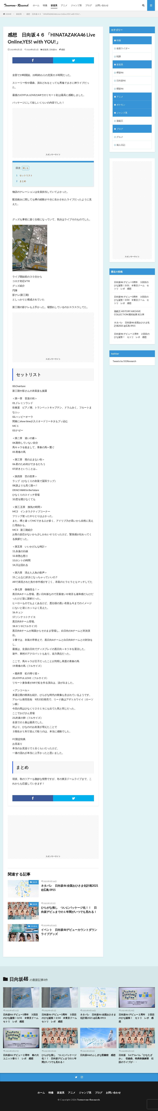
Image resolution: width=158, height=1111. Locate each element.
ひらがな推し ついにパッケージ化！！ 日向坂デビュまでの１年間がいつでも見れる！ (69, 909)
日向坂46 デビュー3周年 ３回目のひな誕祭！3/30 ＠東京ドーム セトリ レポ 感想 (131, 299)
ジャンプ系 (76, 5)
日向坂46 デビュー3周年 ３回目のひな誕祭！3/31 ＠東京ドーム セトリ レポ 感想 (131, 285)
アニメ (64, 5)
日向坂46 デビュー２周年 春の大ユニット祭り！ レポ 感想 (21, 1057)
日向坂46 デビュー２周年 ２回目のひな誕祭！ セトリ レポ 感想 (131, 335)
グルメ (120, 137)
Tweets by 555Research (124, 361)
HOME (8, 14)
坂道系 (54, 5)
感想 (63, 49)
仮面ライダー (123, 48)
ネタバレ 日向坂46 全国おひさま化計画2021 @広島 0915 (69, 887)
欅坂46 (120, 72)
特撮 (45, 5)
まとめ (20, 181)
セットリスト (23, 175)
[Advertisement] (53, 129)
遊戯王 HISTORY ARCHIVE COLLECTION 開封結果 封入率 (129, 313)
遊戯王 (120, 120)
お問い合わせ (101, 5)
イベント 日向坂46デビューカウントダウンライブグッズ (69, 932)
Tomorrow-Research (88, 1099)
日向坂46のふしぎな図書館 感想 (97, 1055)
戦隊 (119, 56)
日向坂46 (53, 49)
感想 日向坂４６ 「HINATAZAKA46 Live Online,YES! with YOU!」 (54, 14)
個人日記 (121, 145)
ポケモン (121, 104)
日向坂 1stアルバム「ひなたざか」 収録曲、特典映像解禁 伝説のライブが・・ (136, 1058)
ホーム (36, 5)
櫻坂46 (120, 88)
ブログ (88, 5)
